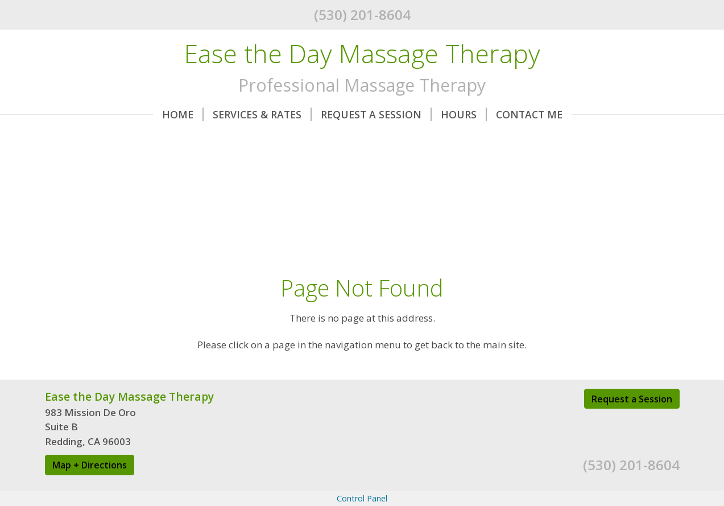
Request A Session (376, 114)
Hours (464, 114)
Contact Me (529, 114)
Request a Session (631, 399)
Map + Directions (89, 465)
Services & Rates (262, 114)
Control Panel (362, 498)
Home (183, 114)
